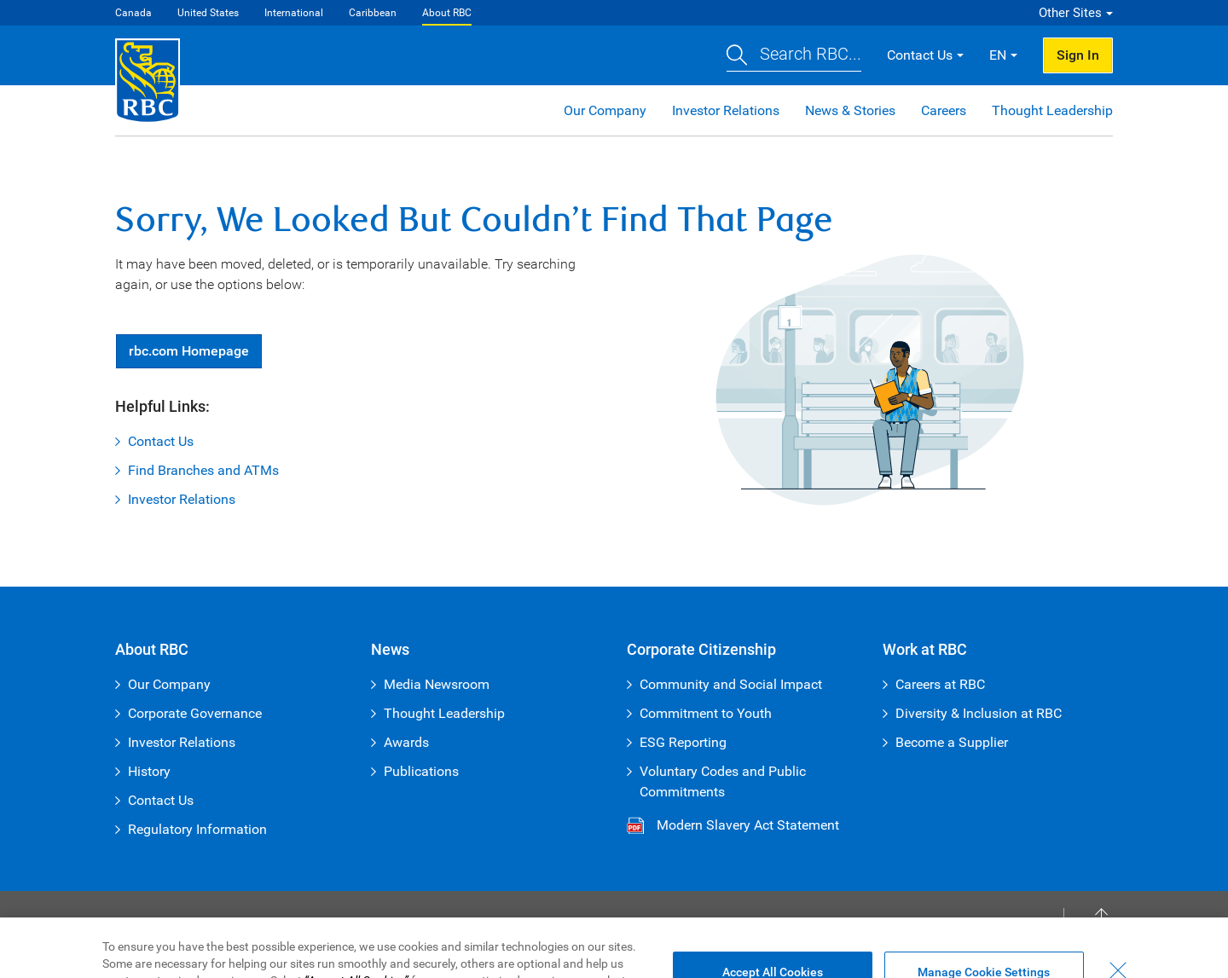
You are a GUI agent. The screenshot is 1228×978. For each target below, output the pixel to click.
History (149, 771)
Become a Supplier (951, 742)
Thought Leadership (1052, 110)
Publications (421, 771)
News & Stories (850, 110)
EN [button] (997, 55)
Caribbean (373, 13)
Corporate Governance (195, 713)
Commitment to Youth (706, 713)
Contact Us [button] (920, 55)
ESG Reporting (683, 742)
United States (208, 13)
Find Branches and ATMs (203, 470)
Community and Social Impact (731, 684)
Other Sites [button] (1070, 12)
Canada (133, 13)
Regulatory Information (197, 829)
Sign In (1078, 55)
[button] (794, 56)
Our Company (605, 110)
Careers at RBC (940, 684)
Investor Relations (725, 110)
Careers (943, 110)
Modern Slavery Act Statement (748, 825)
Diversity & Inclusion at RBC (978, 713)
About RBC (447, 13)
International (293, 13)
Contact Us (161, 441)
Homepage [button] (189, 351)
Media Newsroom (436, 684)
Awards (406, 742)
